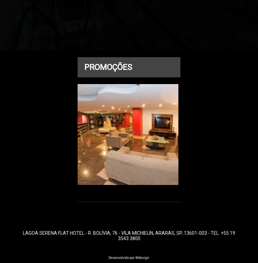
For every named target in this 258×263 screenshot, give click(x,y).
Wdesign (142, 258)
